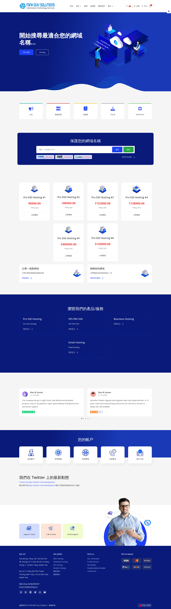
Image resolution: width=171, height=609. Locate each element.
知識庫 (95, 6)
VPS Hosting (58, 565)
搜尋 (117, 149)
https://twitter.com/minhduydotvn (41, 485)
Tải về (113, 111)
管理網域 (85, 454)
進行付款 (140, 454)
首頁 (74, 6)
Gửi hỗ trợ (140, 111)
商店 (81, 6)
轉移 (128, 149)
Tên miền (26, 52)
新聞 (88, 6)
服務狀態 (58, 111)
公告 (31, 111)
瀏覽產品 (28, 329)
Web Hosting (58, 559)
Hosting (42, 52)
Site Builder (91, 565)
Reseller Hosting (59, 568)
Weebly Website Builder (96, 568)
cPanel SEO (91, 571)
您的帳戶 (31, 454)
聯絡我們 (104, 6)
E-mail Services (93, 562)
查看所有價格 (128, 157)
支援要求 (112, 454)
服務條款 (56, 574)
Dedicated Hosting (60, 562)
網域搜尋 (27, 278)
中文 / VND (144, 605)
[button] (81, 418)
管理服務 (58, 454)
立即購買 (34, 215)
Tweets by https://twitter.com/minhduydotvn (37, 482)
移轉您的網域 (96, 278)
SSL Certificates (93, 559)
